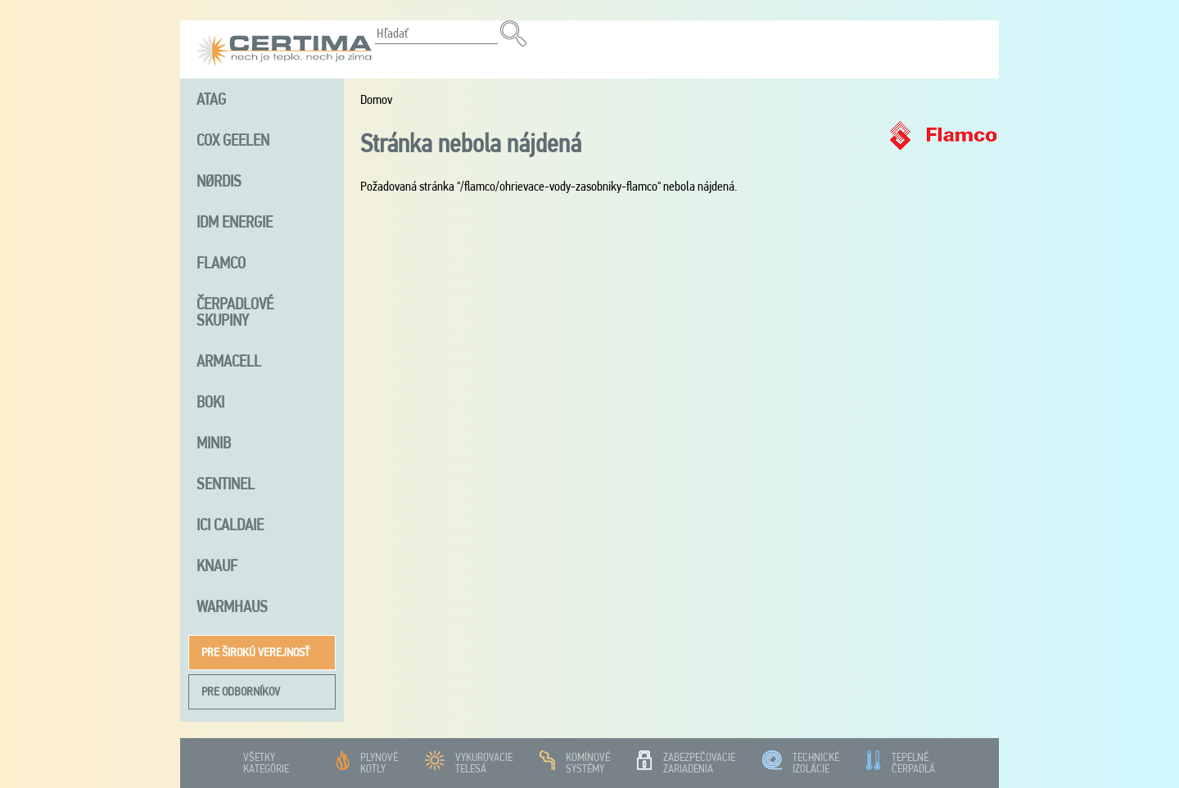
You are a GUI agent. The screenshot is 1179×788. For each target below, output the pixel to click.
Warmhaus (232, 606)
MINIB (213, 443)
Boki (210, 402)
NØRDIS (219, 181)
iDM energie (234, 222)
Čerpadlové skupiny (234, 312)
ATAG (211, 99)
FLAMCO (221, 262)
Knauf (216, 565)
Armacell (228, 361)
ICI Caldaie (230, 524)
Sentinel (225, 483)
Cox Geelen (232, 140)
